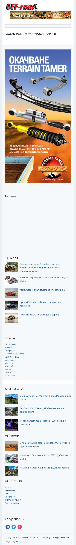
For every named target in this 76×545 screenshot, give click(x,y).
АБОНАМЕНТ (10, 490)
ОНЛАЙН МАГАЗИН (13, 500)
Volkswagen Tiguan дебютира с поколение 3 (42, 289)
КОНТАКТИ (10, 497)
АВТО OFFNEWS (12, 357)
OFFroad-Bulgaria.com (14, 353)
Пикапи (8, 372)
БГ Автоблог (10, 366)
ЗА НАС (8, 487)
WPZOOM (20, 541)
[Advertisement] (24, 227)
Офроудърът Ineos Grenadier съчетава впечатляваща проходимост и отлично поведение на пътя (40, 268)
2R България (10, 344)
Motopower (10, 350)
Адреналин (9, 363)
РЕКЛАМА (9, 493)
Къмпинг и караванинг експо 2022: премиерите (44, 467)
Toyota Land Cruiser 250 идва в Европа (39, 314)
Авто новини (10, 360)
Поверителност (12, 503)
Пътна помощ (11, 375)
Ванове (8, 369)
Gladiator (8, 347)
